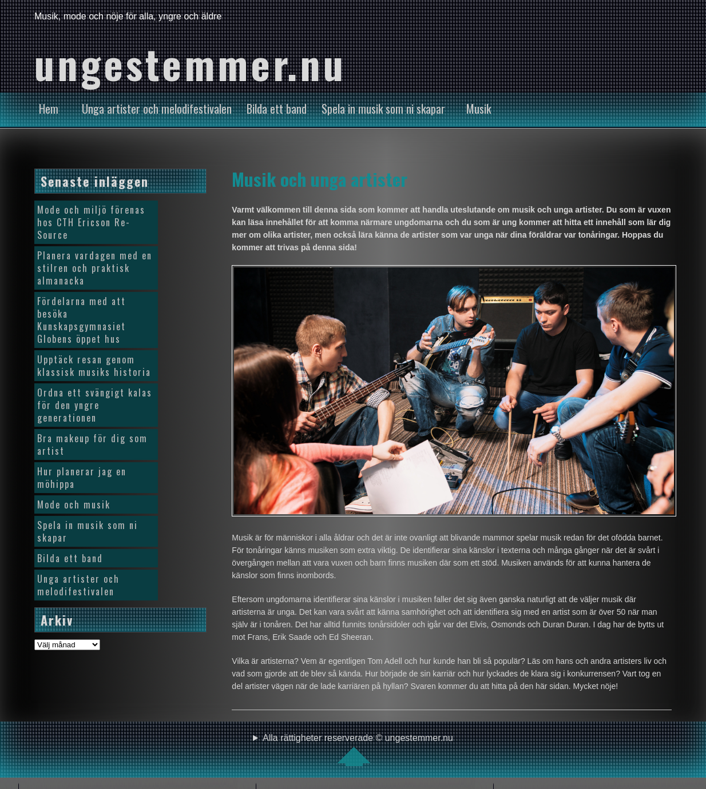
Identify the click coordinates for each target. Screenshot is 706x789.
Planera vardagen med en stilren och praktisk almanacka (94, 268)
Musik (478, 108)
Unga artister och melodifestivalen (157, 108)
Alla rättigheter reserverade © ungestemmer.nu (358, 749)
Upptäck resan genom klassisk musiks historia (94, 366)
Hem (48, 108)
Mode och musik (73, 504)
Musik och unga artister (319, 179)
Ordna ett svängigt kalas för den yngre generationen (94, 405)
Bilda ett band (277, 108)
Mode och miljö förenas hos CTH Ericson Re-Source (91, 222)
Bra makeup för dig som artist (92, 444)
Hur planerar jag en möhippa (81, 477)
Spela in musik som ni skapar (383, 108)
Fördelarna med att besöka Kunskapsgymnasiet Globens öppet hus (81, 320)
